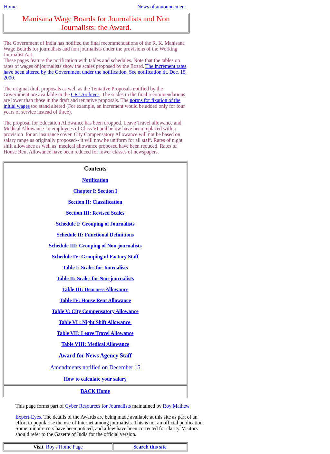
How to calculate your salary (95, 379)
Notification (95, 180)
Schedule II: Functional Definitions (95, 234)
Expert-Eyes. (28, 417)
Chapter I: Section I (95, 191)
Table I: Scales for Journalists (95, 267)
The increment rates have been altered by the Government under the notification (95, 69)
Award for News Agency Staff (95, 355)
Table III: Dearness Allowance (95, 289)
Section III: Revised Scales (95, 213)
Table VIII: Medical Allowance (95, 344)
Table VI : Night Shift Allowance (95, 322)
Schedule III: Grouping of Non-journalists (95, 245)
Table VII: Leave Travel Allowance (95, 333)
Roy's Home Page (64, 446)
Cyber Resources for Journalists (98, 406)
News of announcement (161, 6)
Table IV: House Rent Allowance (95, 300)
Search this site (150, 446)
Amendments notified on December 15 (95, 367)
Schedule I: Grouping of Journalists (95, 224)
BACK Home (95, 391)
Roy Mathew (176, 406)
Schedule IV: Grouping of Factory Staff (95, 256)
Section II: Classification (95, 202)
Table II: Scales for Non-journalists (95, 278)
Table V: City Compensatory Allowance (95, 311)
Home (10, 6)
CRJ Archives (85, 94)
